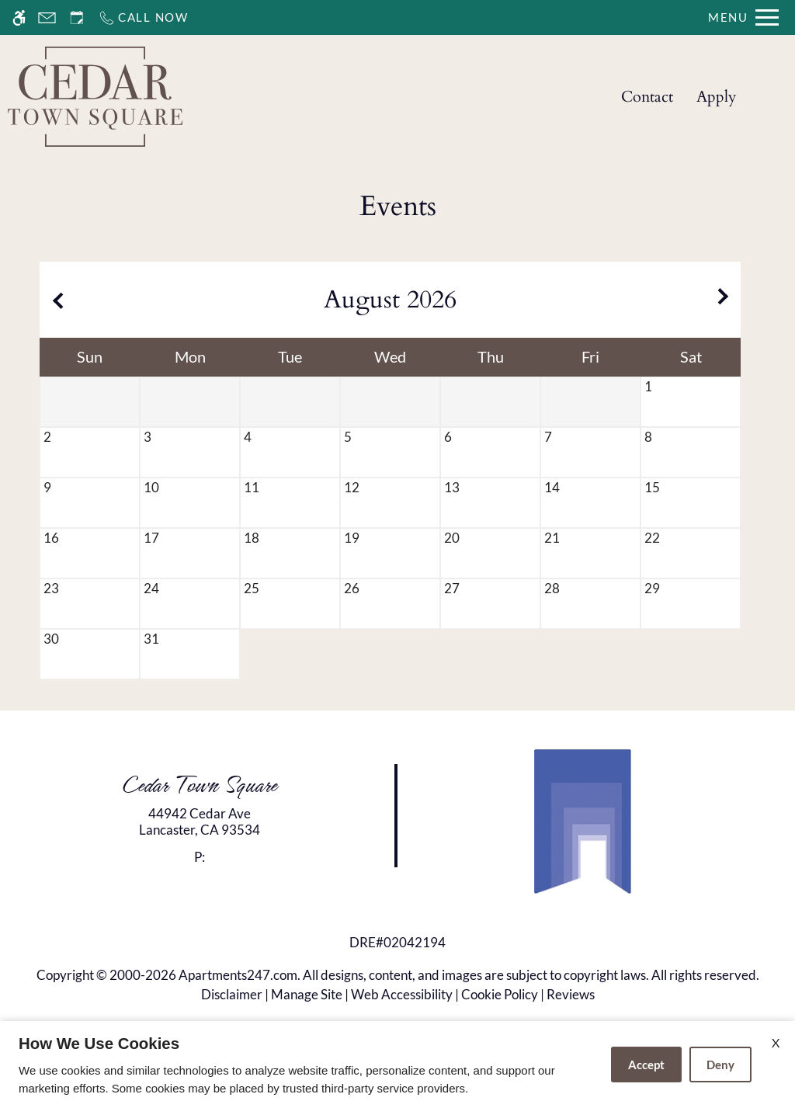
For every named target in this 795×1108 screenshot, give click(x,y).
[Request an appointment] (76, 17)
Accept (646, 1065)
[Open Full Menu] (743, 17)
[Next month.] (725, 300)
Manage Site (306, 994)
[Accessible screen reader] (19, 17)
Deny (720, 1065)
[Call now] (143, 17)
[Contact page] (47, 17)
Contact (647, 96)
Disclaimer (231, 994)
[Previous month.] (55, 300)
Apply (716, 96)
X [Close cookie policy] (775, 1042)
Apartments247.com (238, 975)
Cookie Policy (499, 994)
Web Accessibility (402, 994)
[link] (199, 822)
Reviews (571, 994)
